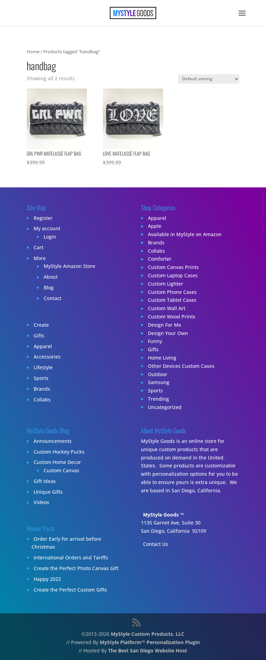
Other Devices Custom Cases (181, 366)
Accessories (47, 356)
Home (33, 51)
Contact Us (155, 544)
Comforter (159, 259)
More (40, 258)
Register (43, 218)
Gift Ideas (45, 481)
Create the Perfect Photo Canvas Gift (76, 568)
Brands (42, 388)
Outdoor (157, 374)
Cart (38, 247)
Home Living (162, 357)
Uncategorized (164, 407)
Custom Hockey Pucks (59, 451)
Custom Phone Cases (172, 292)
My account (47, 228)
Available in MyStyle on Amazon (185, 234)
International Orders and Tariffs (71, 557)
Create (41, 325)
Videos (41, 502)
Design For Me (164, 325)
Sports (41, 378)
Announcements (53, 441)
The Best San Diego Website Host (147, 650)
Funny (155, 341)
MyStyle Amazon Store (69, 266)
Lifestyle (43, 367)
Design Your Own (168, 333)
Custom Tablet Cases (172, 300)
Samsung (158, 382)
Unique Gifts (48, 492)
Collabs (42, 399)
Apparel (43, 346)
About (50, 277)
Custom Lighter (165, 283)
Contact (52, 298)
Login (50, 236)
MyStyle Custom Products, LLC (147, 634)
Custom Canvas (61, 470)
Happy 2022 (47, 579)
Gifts (39, 335)
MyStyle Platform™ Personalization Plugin (150, 642)
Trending (158, 399)
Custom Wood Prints (171, 316)
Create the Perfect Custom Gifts (70, 589)
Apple (154, 226)
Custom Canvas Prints (173, 267)
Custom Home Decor (57, 462)
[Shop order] (208, 79)
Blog (49, 287)
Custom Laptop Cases (173, 275)
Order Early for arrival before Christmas (66, 543)
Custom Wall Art (166, 308)
